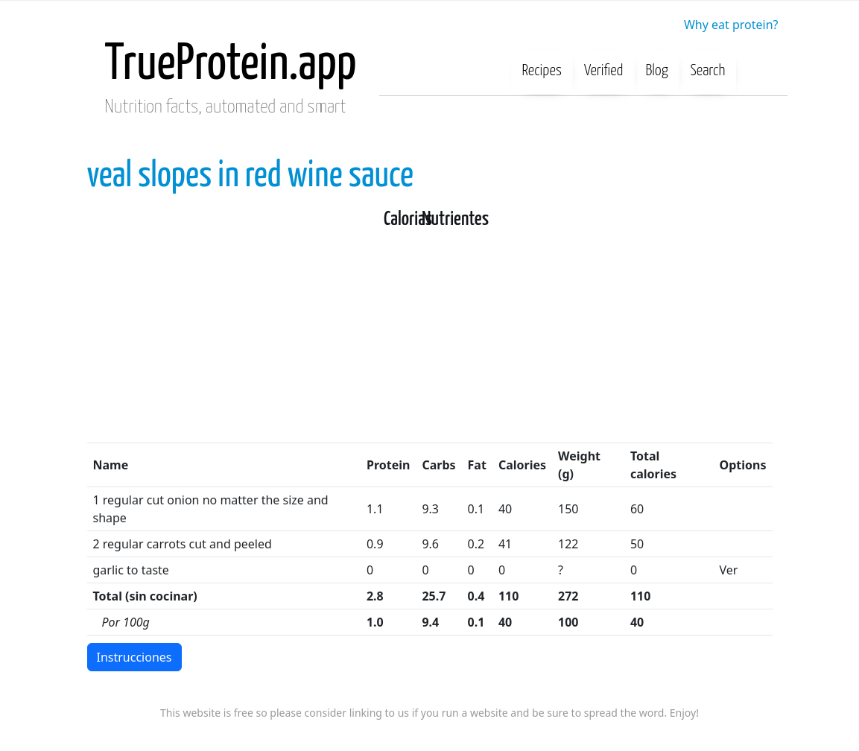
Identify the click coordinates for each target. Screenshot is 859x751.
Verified (604, 70)
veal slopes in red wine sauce (250, 176)
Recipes (542, 70)
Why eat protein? (731, 24)
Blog (657, 70)
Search (708, 70)
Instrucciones (134, 657)
